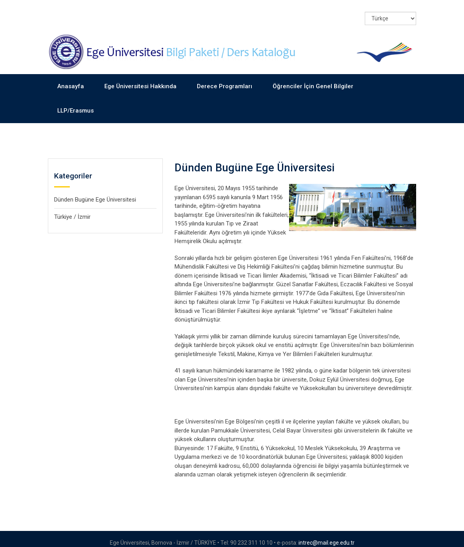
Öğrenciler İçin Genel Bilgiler (313, 78)
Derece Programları (224, 78)
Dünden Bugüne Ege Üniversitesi (95, 191)
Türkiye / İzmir (72, 209)
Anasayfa (70, 78)
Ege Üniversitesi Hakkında (140, 78)
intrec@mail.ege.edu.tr (326, 535)
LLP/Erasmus (75, 102)
